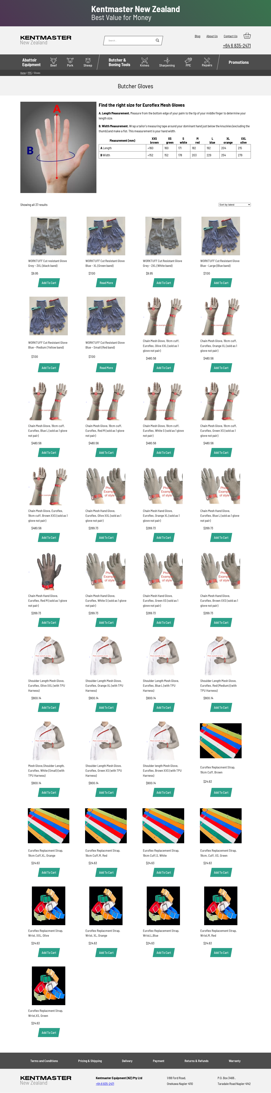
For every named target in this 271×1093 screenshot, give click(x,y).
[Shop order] (235, 204)
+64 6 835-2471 (237, 45)
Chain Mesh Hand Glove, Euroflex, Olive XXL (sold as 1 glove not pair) (103, 515)
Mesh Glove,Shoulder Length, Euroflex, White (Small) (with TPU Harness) (46, 770)
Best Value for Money (135, 13)
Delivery (127, 1061)
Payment (158, 1061)
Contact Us (230, 36)
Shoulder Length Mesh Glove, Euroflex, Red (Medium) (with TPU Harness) (218, 685)
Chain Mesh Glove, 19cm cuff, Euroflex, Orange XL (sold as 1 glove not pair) (218, 345)
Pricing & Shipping (90, 1061)
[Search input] (131, 40)
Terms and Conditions (44, 1061)
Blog (197, 36)
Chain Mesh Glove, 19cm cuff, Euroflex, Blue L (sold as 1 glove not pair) (47, 430)
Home (23, 72)
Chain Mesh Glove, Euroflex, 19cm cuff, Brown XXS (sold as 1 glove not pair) (48, 515)
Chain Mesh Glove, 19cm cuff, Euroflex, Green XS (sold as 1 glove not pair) (218, 430)
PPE (188, 62)
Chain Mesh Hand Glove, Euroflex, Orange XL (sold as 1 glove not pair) (161, 515)
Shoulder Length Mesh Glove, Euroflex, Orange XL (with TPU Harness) (104, 685)
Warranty (235, 1061)
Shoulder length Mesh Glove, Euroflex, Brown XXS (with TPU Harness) (162, 770)
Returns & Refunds (197, 1061)
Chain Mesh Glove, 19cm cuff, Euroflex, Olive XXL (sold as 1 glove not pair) (161, 345)
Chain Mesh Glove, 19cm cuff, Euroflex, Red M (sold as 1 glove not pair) (104, 430)
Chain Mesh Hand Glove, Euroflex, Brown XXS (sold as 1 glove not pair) (219, 600)
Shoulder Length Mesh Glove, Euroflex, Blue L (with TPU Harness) (161, 685)
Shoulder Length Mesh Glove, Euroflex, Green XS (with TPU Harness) (103, 770)
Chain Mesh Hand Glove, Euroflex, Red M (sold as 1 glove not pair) (47, 600)
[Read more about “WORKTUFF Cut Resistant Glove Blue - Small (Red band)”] (106, 367)
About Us (212, 36)
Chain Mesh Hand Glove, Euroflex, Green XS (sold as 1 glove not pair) (160, 600)
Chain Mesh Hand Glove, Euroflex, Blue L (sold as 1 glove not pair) (219, 515)
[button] (49, 282)
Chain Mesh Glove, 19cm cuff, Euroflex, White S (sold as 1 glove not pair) (163, 430)
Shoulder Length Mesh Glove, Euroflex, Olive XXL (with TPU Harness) (46, 685)
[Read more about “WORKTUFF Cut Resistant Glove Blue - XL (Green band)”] (106, 282)
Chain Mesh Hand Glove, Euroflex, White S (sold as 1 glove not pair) (105, 600)
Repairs (207, 62)
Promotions (239, 62)
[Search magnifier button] (157, 40)
